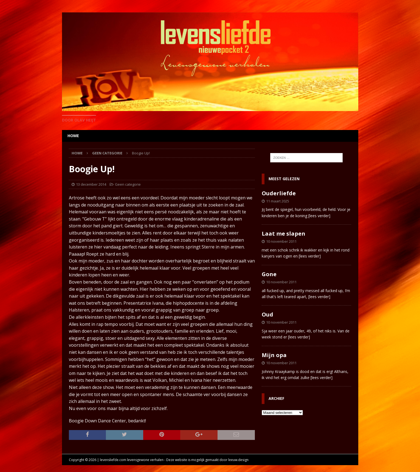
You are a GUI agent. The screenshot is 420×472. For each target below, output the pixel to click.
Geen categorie (128, 184)
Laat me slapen (283, 233)
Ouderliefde (279, 193)
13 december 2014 (91, 184)
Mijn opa (274, 355)
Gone (269, 274)
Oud (267, 314)
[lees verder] (319, 215)
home (73, 135)
